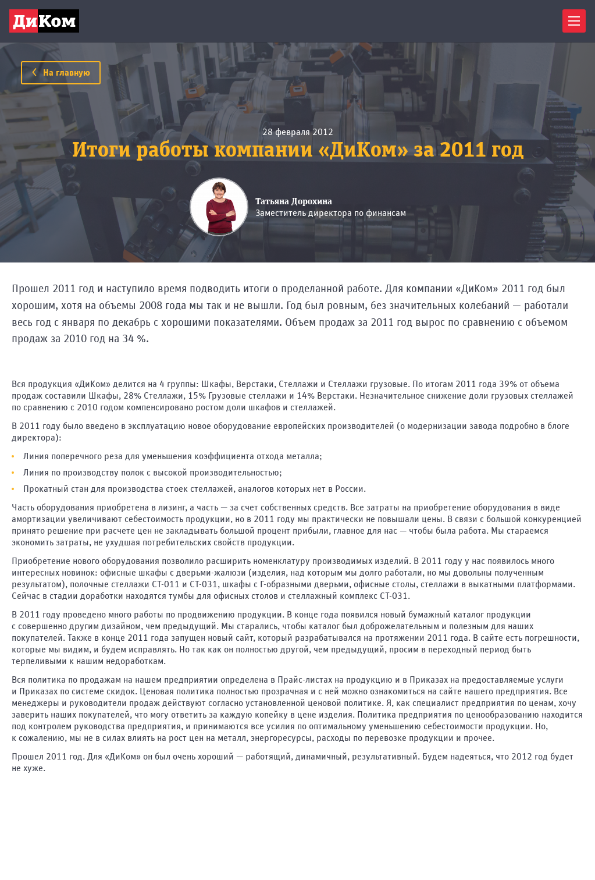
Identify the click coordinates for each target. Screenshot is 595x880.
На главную (60, 72)
